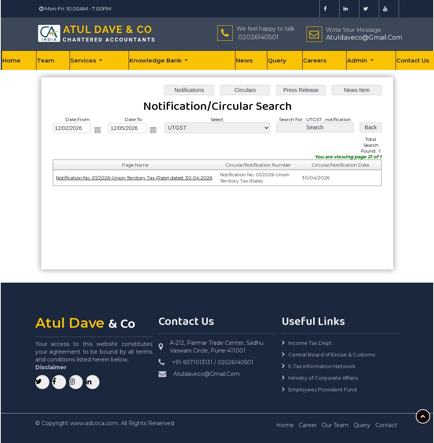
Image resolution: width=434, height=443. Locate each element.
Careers (314, 60)
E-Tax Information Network (322, 366)
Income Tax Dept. (310, 343)
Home (11, 60)
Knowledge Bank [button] (156, 60)
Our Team (335, 425)
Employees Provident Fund (322, 389)
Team (45, 60)
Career (308, 425)
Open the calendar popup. (97, 130)
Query (277, 60)
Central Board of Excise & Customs (331, 354)
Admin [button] (358, 60)
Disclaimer (50, 367)
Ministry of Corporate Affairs (322, 378)
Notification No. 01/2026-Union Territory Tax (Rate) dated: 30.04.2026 (134, 178)
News (244, 60)
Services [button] (84, 60)
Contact (386, 425)
